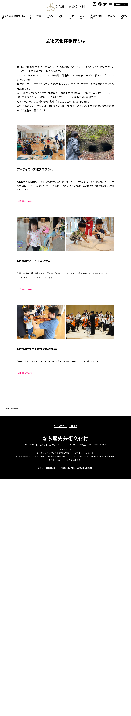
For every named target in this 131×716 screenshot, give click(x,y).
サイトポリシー (60, 426)
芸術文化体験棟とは (11, 409)
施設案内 (111, 16)
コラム (71, 16)
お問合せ (73, 426)
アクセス (124, 16)
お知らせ (49, 16)
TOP (1, 409)
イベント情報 (35, 16)
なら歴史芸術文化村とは (13, 16)
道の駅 (82, 16)
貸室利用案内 (96, 16)
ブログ (61, 16)
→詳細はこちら (24, 201)
